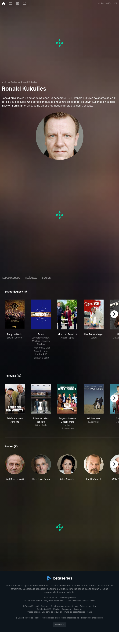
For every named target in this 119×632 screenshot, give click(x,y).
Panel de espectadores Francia (78, 612)
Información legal (31, 606)
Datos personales (88, 606)
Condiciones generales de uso (64, 606)
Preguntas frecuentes (53, 600)
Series (14, 82)
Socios (46, 277)
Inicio (4, 82)
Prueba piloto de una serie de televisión (44, 612)
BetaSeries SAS (44, 609)
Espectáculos (11, 277)
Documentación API (33, 600)
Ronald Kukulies (29, 82)
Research (77, 609)
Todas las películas (67, 597)
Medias (56, 609)
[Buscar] (116, 3)
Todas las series (50, 597)
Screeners (66, 609)
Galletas (44, 606)
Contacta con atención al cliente (79, 600)
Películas (31, 277)
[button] (15, 469)
